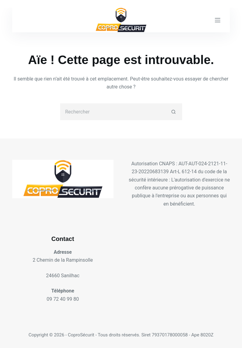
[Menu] (217, 20)
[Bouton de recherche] (173, 111)
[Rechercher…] (112, 111)
